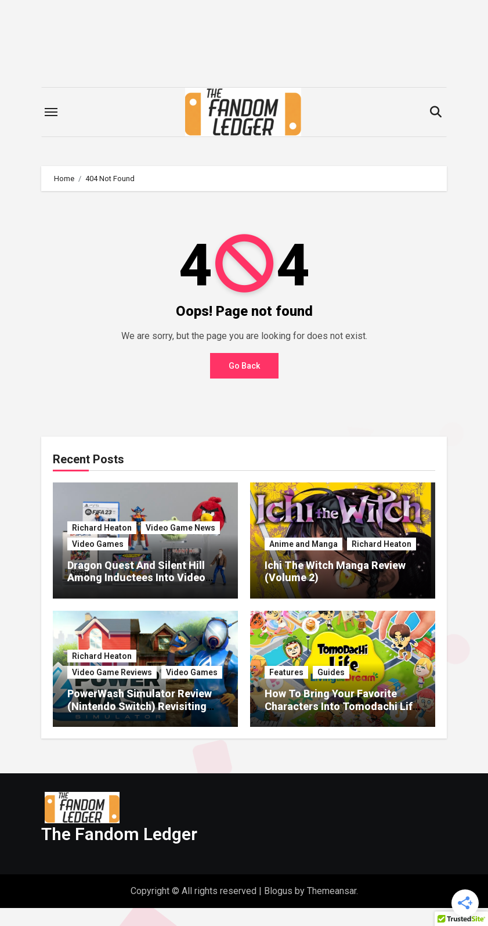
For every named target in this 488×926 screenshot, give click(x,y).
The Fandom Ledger (119, 852)
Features (286, 672)
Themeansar (331, 908)
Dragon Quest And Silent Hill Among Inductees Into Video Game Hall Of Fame (136, 577)
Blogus (278, 908)
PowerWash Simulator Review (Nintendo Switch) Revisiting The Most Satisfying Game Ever (143, 706)
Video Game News (180, 527)
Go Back (244, 365)
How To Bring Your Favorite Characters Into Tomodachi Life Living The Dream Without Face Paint (341, 712)
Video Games (98, 544)
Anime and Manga (303, 544)
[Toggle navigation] (51, 112)
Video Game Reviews (112, 672)
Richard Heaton (102, 527)
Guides (331, 672)
